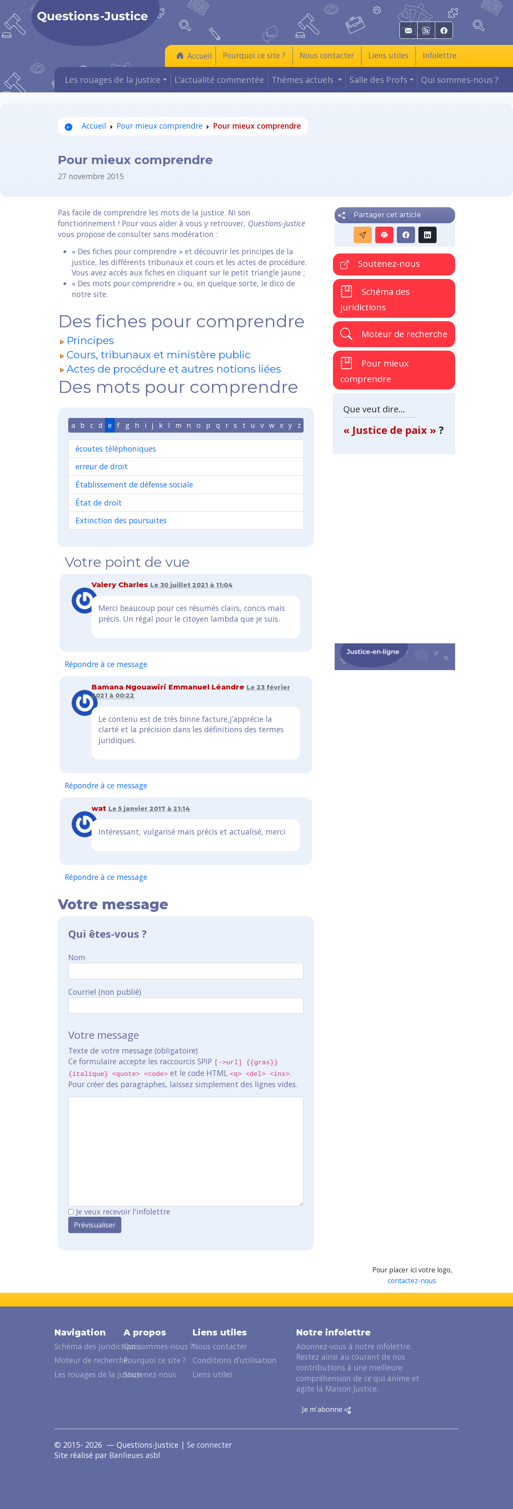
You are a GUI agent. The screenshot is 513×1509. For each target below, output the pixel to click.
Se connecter (209, 1444)
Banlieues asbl (134, 1455)
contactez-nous (412, 1280)
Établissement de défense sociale (134, 484)
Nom (77, 957)
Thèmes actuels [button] (304, 79)
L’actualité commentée (219, 79)
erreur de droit (102, 466)
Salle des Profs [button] (378, 79)
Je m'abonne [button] (326, 1410)
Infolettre (439, 55)
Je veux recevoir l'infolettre (123, 1211)
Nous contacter (327, 55)
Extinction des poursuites (121, 520)
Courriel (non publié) (104, 992)
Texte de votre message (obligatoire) (133, 1050)
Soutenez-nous (380, 263)
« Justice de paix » (391, 430)
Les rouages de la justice (97, 1374)
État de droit (99, 502)
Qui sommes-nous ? (459, 79)
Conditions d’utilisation (235, 1360)
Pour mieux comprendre (160, 125)
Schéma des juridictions (375, 299)
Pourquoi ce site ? (254, 55)
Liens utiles (388, 55)
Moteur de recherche (393, 333)
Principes (90, 340)
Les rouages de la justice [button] (113, 79)
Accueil (194, 55)
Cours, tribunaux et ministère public (158, 354)
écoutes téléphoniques (116, 448)
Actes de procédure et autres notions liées (173, 369)
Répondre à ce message (106, 664)
